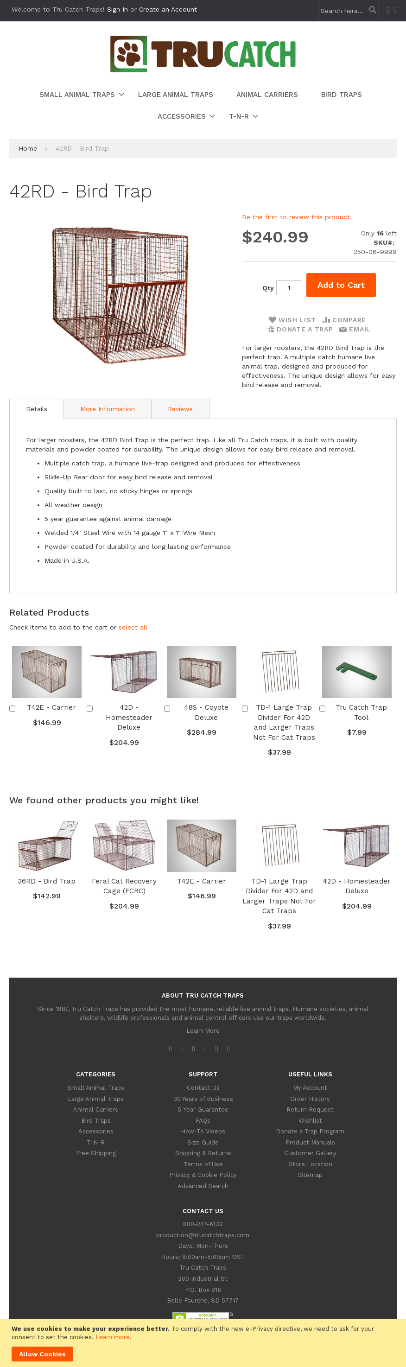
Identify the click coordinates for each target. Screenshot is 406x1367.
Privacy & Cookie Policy (203, 1174)
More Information (107, 409)
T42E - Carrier (51, 707)
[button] (133, 627)
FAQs (203, 1120)
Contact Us (203, 1087)
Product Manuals (310, 1142)
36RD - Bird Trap (47, 881)
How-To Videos (203, 1131)
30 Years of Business (203, 1098)
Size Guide (203, 1142)
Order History (310, 1098)
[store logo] (203, 70)
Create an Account (168, 9)
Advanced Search (203, 1186)
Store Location (310, 1164)
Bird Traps (96, 1120)
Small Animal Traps (95, 1087)
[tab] (36, 409)
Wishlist (310, 1120)
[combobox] (346, 10)
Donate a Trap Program (310, 1131)
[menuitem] (77, 95)
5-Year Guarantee (203, 1109)
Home (28, 148)
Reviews (180, 409)
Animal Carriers (95, 1109)
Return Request (310, 1109)
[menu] (203, 105)
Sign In (117, 9)
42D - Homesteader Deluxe (129, 717)
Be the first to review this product (296, 217)
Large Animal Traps (96, 1098)
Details (36, 409)
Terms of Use (203, 1164)
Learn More (203, 1030)
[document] (204, 1343)
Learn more (112, 1337)
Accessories (96, 1131)
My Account (310, 1087)
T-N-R (96, 1142)
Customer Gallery (310, 1153)
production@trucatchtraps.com (202, 1235)
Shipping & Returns (203, 1153)
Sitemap (310, 1174)
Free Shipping (96, 1153)
